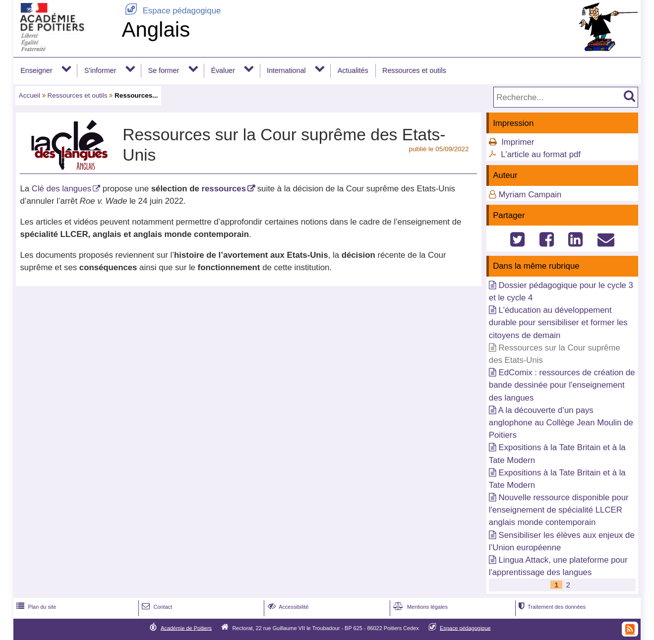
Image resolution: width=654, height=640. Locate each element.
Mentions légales (419, 607)
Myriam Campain (529, 194)
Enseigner (36, 70)
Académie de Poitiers (186, 628)
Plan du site (35, 607)
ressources (223, 188)
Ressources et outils (414, 70)
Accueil (29, 95)
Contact (156, 607)
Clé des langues (61, 188)
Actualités (353, 70)
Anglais (155, 29)
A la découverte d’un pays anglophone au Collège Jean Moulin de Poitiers (561, 423)
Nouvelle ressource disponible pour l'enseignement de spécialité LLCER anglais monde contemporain (559, 510)
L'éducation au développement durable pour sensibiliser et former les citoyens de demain (558, 322)
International (286, 70)
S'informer (100, 70)
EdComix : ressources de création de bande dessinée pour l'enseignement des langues (562, 385)
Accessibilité (287, 607)
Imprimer (517, 142)
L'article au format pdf (541, 154)
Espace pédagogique (171, 10)
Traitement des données (551, 607)
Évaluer (223, 70)
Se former (163, 70)
